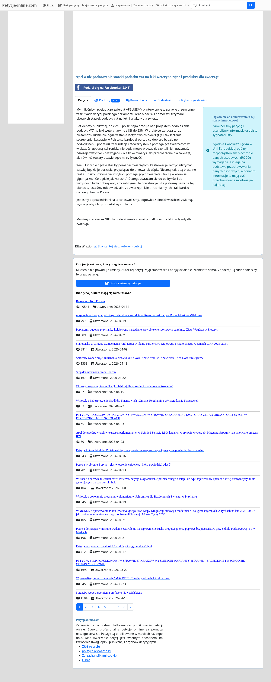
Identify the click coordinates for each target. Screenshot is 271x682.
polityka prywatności (191, 100)
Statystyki (162, 100)
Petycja (83, 100)
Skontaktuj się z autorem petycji (118, 246)
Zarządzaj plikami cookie (99, 655)
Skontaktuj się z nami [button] (171, 5)
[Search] (219, 5)
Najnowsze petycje (95, 5)
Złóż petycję (68, 5)
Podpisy (107, 100)
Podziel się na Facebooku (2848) (102, 87)
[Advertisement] (168, 43)
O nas (86, 660)
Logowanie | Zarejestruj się (132, 5)
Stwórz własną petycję (123, 283)
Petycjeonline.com (19, 5)
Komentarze (137, 100)
